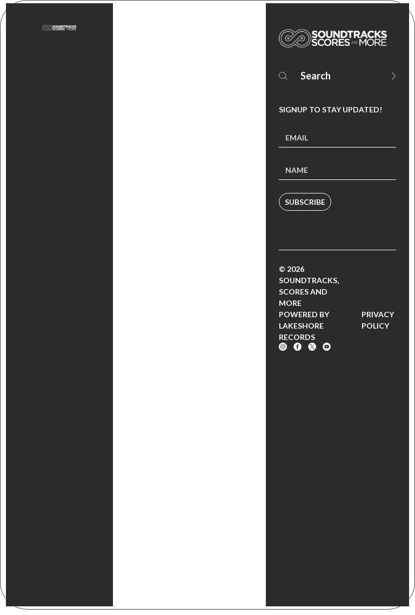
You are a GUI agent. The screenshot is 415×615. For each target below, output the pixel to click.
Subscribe (305, 201)
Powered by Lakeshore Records (304, 326)
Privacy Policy (378, 320)
